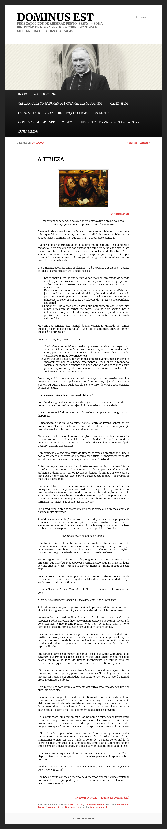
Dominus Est (72, 807)
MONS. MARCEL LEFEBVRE (36, 122)
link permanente (99, 807)
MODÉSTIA (101, 113)
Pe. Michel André (119, 213)
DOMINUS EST (55, 17)
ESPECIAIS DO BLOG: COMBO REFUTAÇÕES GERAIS (53, 113)
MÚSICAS (68, 122)
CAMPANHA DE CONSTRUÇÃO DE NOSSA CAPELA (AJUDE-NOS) (61, 103)
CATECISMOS (119, 103)
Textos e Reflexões (94, 804)
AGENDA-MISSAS (45, 94)
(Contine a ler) (57, 331)
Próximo (145, 143)
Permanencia (53, 807)
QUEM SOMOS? (28, 131)
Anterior (132, 143)
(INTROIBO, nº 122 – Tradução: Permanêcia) (101, 797)
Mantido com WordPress (83, 818)
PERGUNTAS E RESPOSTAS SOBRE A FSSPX (110, 122)
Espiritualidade (74, 804)
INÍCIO (22, 94)
